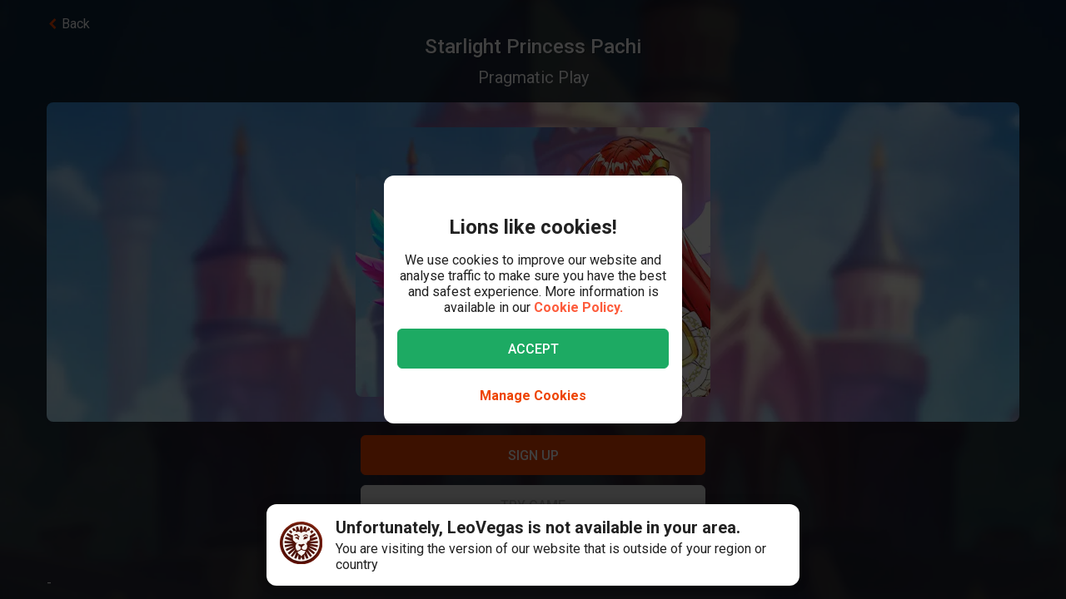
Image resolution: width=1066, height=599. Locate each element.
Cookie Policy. (578, 307)
